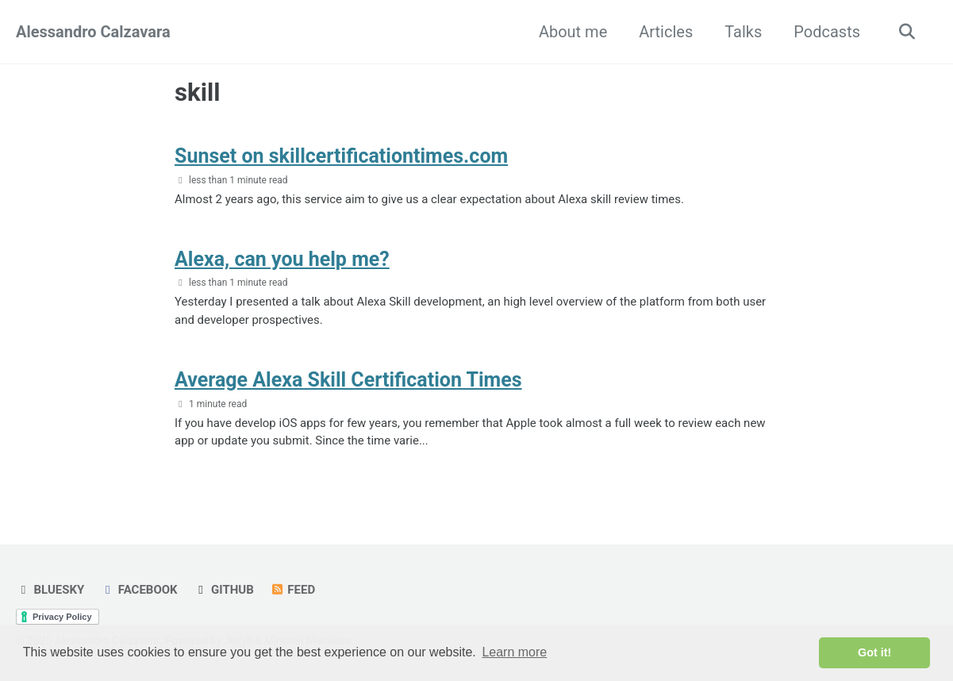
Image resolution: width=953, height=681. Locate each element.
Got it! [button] (874, 652)
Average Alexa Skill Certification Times (348, 379)
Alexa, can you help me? (282, 259)
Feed (292, 590)
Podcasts (827, 31)
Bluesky (50, 590)
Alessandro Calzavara (93, 31)
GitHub (224, 590)
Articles (666, 31)
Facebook (138, 590)
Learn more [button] (514, 652)
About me (573, 31)
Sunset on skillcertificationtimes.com (341, 155)
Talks (743, 31)
